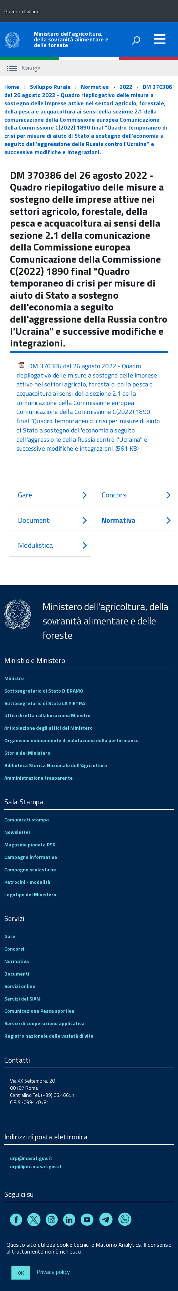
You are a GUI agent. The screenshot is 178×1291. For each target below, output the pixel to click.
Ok (21, 1272)
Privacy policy (53, 1272)
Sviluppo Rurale (50, 86)
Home (12, 86)
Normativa (95, 86)
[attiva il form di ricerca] (136, 40)
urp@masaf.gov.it (31, 1158)
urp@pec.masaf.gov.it (36, 1166)
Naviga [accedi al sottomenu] (24, 68)
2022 (126, 86)
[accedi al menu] (159, 39)
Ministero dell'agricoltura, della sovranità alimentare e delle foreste (71, 39)
